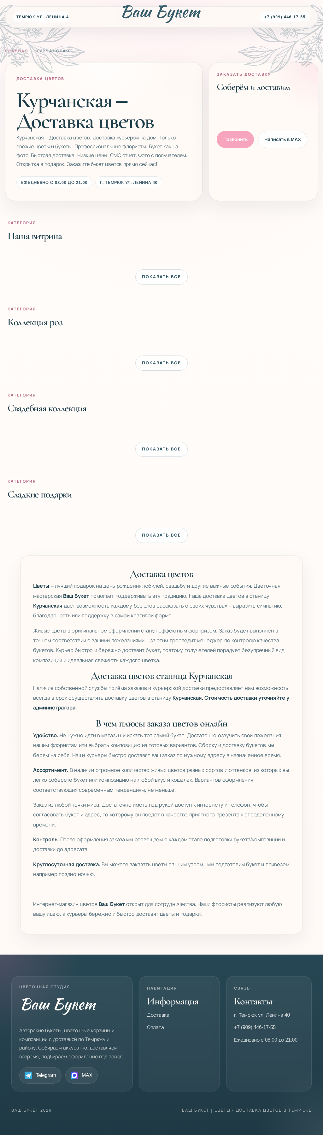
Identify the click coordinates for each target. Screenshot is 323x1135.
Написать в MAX (282, 139)
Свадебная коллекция (47, 408)
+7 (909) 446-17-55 (285, 17)
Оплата (155, 1027)
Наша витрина (35, 235)
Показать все (161, 276)
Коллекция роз (35, 321)
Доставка (158, 1015)
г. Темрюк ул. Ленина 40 (41, 17)
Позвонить (235, 139)
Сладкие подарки (40, 494)
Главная (16, 51)
